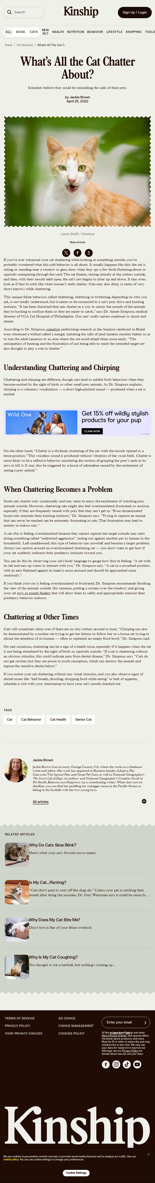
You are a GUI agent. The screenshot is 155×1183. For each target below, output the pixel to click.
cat (9, 720)
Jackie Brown (80, 97)
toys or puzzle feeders (33, 593)
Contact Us (120, 1033)
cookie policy (11, 1159)
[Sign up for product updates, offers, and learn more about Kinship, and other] (146, 1023)
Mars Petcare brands (114, 1035)
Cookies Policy (72, 1034)
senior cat (83, 720)
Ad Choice (67, 1018)
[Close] (148, 1154)
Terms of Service (20, 1018)
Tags (8, 710)
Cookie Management (76, 1026)
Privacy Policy (17, 1026)
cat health (58, 720)
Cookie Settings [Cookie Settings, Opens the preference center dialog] (76, 1173)
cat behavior (31, 720)
